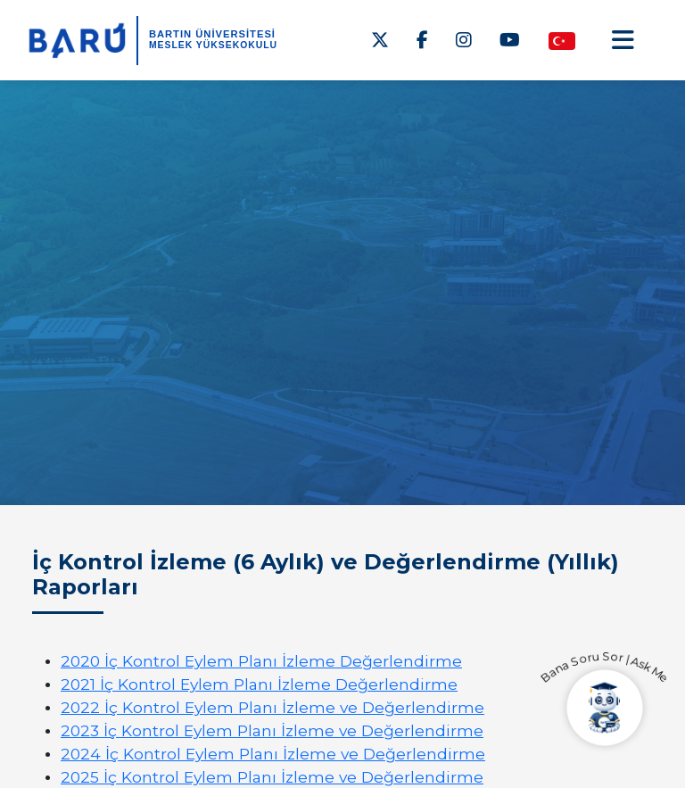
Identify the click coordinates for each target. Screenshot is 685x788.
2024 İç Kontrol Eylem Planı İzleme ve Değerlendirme (273, 753)
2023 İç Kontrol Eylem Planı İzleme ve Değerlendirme (272, 730)
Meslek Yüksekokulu (213, 45)
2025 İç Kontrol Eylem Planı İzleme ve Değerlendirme (272, 776)
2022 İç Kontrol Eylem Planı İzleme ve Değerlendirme (272, 707)
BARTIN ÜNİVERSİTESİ (212, 34)
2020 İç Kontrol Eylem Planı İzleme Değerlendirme (261, 660)
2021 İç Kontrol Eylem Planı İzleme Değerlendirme (259, 684)
